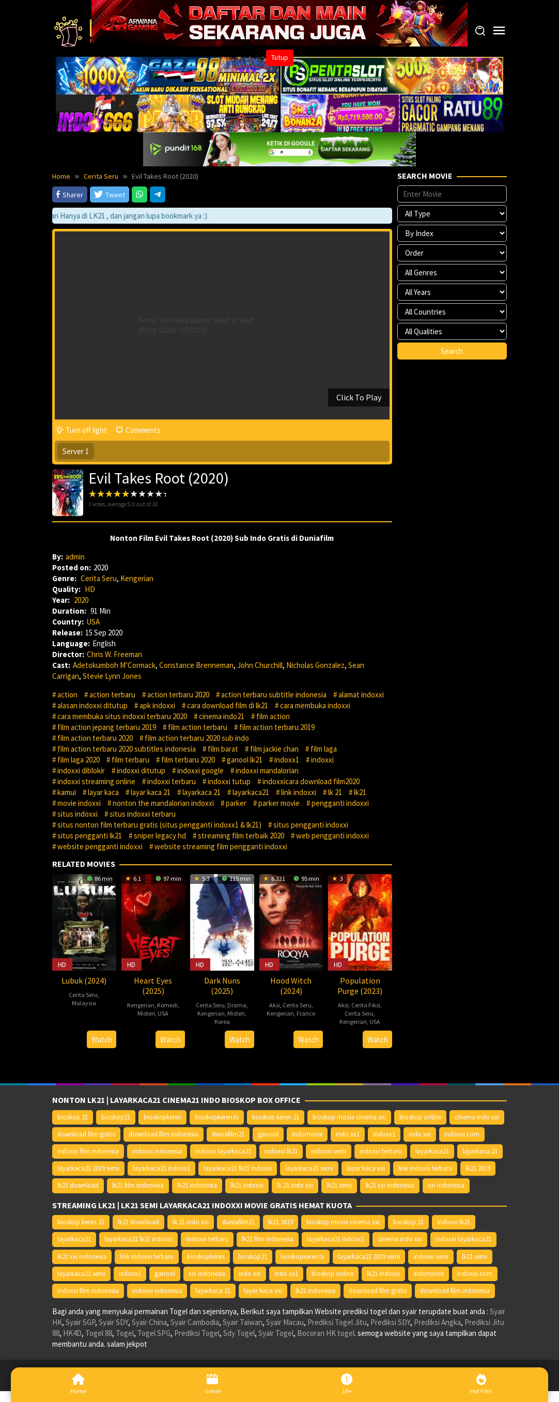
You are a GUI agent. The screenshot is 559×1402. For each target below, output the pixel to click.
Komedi (167, 1005)
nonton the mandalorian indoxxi (163, 803)
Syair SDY (113, 1322)
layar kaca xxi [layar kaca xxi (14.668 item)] (366, 1168)
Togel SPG (153, 1333)
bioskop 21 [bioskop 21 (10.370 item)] (72, 1117)
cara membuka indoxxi (315, 705)
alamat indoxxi (361, 694)
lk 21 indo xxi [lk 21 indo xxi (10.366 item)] (295, 1185)
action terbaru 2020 (178, 694)
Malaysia (84, 1003)
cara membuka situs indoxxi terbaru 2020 (122, 716)
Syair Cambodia (194, 1322)
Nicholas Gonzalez (315, 665)
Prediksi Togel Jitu (337, 1322)
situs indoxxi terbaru (143, 814)
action (67, 694)
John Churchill (260, 665)
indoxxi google (200, 770)
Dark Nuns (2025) (222, 985)
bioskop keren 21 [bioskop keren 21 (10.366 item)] (275, 1117)
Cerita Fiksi (365, 1005)
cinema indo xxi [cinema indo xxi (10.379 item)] (477, 1117)
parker (236, 803)
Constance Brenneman (196, 665)
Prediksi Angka (437, 1322)
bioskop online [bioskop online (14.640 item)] (420, 1117)
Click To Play (358, 397)
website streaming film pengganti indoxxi (220, 846)
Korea (222, 1021)
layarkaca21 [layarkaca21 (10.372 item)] (432, 1151)
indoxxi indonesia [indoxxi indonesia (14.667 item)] (157, 1151)
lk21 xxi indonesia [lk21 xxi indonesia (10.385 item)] (389, 1185)
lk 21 (335, 792)
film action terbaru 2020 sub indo (197, 738)
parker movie (279, 803)
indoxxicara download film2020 (311, 781)
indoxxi (322, 760)
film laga (323, 749)
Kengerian (136, 578)
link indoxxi (298, 792)
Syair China (149, 1322)
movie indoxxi (79, 803)
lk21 (360, 792)
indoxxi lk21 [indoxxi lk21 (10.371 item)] (281, 1151)
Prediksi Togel (197, 1333)
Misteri (146, 1013)
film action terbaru (197, 727)
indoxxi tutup (229, 781)
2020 (81, 600)
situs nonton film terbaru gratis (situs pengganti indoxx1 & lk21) (159, 825)
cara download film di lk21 (227, 705)
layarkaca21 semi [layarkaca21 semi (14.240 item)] (309, 1168)
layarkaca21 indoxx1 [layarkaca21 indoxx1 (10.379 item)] (161, 1168)
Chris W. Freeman (114, 654)
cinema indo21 (221, 716)
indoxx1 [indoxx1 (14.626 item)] (384, 1134)
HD (90, 589)
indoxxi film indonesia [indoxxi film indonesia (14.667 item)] (88, 1151)
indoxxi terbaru (171, 781)
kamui (66, 792)
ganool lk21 (244, 760)
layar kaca (103, 792)
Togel (125, 1333)
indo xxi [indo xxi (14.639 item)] (420, 1134)
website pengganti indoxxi (100, 846)
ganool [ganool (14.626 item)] (268, 1134)
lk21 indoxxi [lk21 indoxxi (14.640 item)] (246, 1185)
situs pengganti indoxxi (310, 825)
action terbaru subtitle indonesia (274, 694)
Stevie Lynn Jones (112, 676)
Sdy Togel (239, 1333)
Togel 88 (98, 1333)
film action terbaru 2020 (95, 738)
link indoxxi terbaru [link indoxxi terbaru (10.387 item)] (425, 1168)
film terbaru (130, 760)
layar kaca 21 (150, 792)
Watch (101, 1040)
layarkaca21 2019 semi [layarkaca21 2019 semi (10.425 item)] (88, 1168)
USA (93, 622)
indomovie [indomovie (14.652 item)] (307, 1134)
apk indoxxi (157, 705)
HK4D (72, 1333)
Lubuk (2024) (83, 980)
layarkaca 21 (201, 792)
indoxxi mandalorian (267, 770)
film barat (223, 749)
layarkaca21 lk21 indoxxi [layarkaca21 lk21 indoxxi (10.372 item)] (238, 1168)
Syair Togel (275, 1333)
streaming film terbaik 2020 (241, 835)
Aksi (274, 1005)
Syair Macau (285, 1322)
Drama (236, 1005)
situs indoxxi (77, 814)
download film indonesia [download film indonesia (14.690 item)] (163, 1134)
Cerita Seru (99, 578)
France (306, 1013)
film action (273, 716)
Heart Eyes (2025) (153, 985)
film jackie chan (274, 749)
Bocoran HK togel (325, 1333)
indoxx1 (286, 760)
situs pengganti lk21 (89, 835)
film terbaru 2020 (188, 760)
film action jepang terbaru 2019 (106, 727)
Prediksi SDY (390, 1322)
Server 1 (76, 451)
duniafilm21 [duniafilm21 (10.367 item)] (228, 1134)
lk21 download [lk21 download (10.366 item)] (78, 1185)
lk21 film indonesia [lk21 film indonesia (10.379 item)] (138, 1185)
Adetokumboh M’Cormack (114, 665)
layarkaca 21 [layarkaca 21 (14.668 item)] (480, 1151)
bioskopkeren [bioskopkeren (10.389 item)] (162, 1117)
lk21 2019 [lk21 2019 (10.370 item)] (477, 1168)
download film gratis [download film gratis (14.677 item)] (86, 1134)
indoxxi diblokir (81, 770)
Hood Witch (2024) (291, 985)
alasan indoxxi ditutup (92, 705)
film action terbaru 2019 (277, 727)
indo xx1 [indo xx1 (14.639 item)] (348, 1134)
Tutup (279, 57)
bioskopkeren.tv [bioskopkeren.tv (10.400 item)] (217, 1117)
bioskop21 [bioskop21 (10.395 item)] (115, 1117)
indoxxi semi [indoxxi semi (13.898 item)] (328, 1151)
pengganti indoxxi (340, 803)
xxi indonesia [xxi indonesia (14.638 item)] (446, 1185)
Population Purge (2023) (359, 985)
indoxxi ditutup (141, 770)
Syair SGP (80, 1322)
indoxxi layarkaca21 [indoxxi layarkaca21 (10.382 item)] (223, 1151)
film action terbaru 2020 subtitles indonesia (126, 749)
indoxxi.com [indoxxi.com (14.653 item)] (461, 1134)
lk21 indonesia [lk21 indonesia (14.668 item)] (197, 1185)
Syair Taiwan (242, 1322)
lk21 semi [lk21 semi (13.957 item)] (339, 1185)
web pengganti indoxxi (332, 835)
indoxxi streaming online (96, 781)
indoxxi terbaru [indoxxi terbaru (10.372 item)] (381, 1151)
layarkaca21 (250, 792)
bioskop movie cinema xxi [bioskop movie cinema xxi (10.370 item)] (349, 1117)
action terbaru (112, 694)
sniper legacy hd (160, 835)
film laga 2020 (78, 760)
